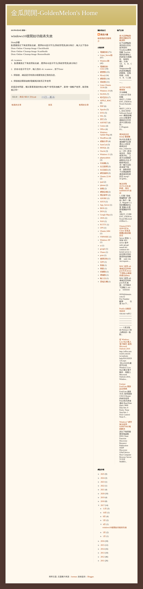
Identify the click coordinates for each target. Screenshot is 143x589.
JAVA (102, 218)
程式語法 (104, 97)
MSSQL (103, 148)
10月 (105, 513)
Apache (103, 110)
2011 (103, 561)
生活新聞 (104, 167)
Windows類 (104, 61)
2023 (103, 482)
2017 (103, 505)
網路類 (103, 79)
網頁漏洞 (104, 173)
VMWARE (104, 237)
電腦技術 (104, 52)
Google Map (105, 215)
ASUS (102, 202)
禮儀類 (103, 275)
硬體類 (103, 72)
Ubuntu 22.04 (105, 176)
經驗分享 (104, 141)
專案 (102, 269)
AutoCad (103, 145)
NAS (102, 221)
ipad (101, 182)
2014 (103, 549)
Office (102, 129)
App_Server (104, 205)
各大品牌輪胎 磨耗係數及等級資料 (125, 38)
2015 (103, 545)
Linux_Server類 (106, 55)
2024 (103, 478)
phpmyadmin (105, 158)
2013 (103, 553)
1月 (104, 536)
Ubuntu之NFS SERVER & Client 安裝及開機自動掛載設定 (125, 230)
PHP (102, 106)
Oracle (102, 151)
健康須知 (104, 259)
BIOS (102, 208)
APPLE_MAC (105, 101)
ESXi (102, 113)
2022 (103, 486)
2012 (103, 557)
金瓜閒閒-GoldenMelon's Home (54, 13)
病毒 (102, 189)
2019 (103, 497)
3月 (104, 532)
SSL (101, 116)
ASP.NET (104, 123)
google (102, 249)
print (102, 255)
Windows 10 (105, 91)
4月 (104, 524)
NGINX (103, 94)
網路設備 (104, 192)
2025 (103, 474)
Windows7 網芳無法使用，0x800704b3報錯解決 (125, 425)
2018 (103, 501)
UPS (102, 228)
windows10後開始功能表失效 (114, 527)
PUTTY (103, 225)
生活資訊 (104, 170)
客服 (102, 265)
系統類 (103, 82)
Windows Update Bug (104, 133)
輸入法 (103, 278)
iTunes (102, 252)
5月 (104, 520)
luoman (74, 577)
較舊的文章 (84, 105)
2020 (103, 494)
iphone (102, 185)
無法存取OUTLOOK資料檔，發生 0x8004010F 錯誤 (125, 188)
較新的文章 (16, 105)
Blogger (90, 577)
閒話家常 (104, 195)
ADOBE (103, 198)
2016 (103, 541)
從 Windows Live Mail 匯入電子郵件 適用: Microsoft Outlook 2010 (125, 344)
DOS (102, 211)
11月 (105, 509)
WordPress (104, 138)
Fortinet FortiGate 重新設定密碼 (125, 386)
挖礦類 (103, 272)
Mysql (102, 75)
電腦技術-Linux (104, 68)
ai (100, 246)
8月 (104, 516)
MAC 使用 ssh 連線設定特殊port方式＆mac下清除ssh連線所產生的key (125, 271)
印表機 (103, 163)
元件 (102, 262)
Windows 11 (105, 154)
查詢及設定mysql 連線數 (124, 135)
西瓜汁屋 (104, 35)
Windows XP (105, 240)
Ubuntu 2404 (105, 231)
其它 (102, 119)
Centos (102, 126)
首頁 (50, 105)
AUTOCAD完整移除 (125, 88)
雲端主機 (104, 282)
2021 (103, 490)
